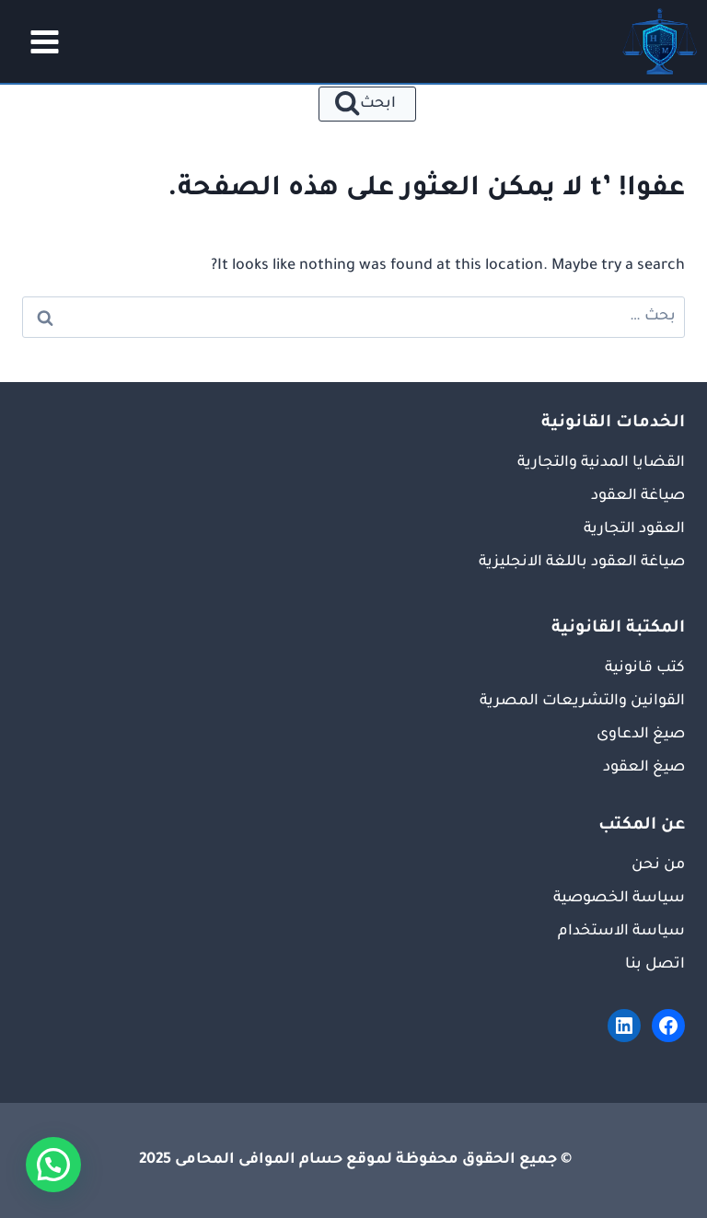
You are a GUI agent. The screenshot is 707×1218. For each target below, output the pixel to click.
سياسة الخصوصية (619, 898)
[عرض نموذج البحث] (368, 104)
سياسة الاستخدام (621, 931)
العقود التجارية (634, 529)
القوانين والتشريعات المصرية (582, 701)
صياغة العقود (638, 496)
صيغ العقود (644, 768)
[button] (53, 1164)
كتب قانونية (645, 668)
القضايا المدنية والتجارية (601, 463)
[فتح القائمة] (38, 41)
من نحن (658, 865)
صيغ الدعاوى (641, 734)
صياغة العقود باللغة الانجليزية (582, 562)
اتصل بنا (655, 965)
